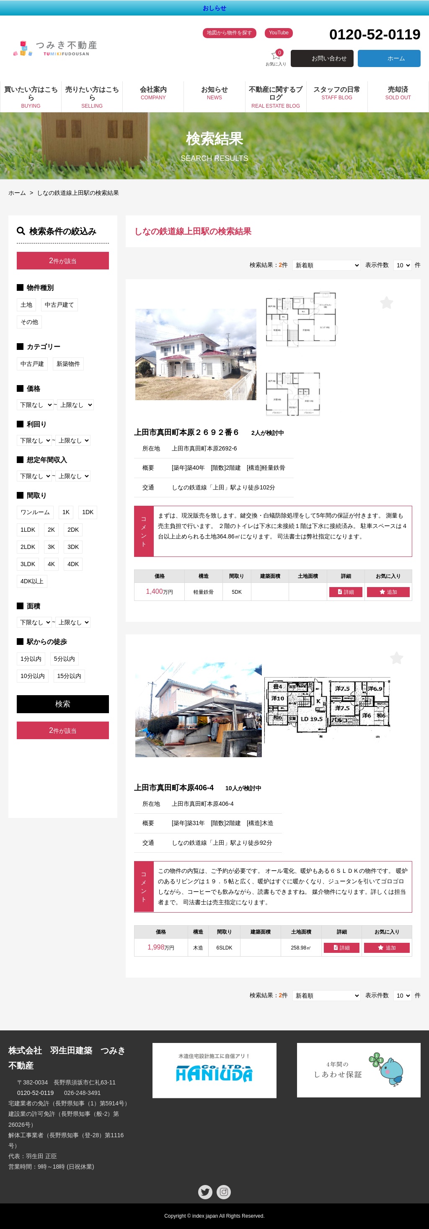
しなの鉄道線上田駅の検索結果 (78, 192)
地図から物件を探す (229, 33)
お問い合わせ (329, 58)
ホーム (396, 58)
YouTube (279, 33)
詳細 (346, 592)
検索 (62, 704)
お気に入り (276, 57)
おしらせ (214, 8)
